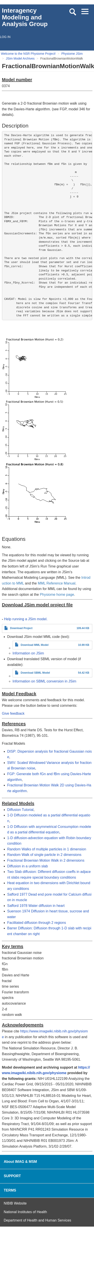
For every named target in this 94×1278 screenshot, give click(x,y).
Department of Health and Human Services (37, 1220)
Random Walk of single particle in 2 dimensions (44, 855)
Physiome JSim (71, 53)
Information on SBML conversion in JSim (44, 681)
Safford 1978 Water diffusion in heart (36, 906)
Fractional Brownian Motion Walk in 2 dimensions (45, 860)
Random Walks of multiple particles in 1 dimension (46, 849)
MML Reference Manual (56, 583)
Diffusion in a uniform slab (27, 866)
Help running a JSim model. (26, 619)
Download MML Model (35, 645)
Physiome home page (57, 594)
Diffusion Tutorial (20, 810)
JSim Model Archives (20, 58)
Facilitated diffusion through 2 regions (36, 923)
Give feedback (13, 713)
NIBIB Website (15, 1203)
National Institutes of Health (25, 1212)
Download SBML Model (35, 672)
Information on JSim (28, 653)
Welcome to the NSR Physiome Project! (28, 53)
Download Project (21, 628)
